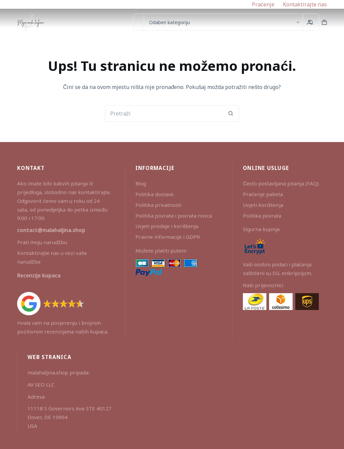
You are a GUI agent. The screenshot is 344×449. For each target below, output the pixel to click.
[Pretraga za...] (138, 22)
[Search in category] (223, 22)
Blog (140, 183)
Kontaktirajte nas (305, 4)
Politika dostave (154, 194)
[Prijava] (309, 22)
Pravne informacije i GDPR (167, 236)
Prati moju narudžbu (42, 242)
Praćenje (263, 4)
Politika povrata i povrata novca (173, 215)
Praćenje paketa (263, 194)
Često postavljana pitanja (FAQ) (281, 183)
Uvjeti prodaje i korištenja (167, 226)
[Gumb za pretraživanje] (230, 113)
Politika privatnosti (158, 204)
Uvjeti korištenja (263, 204)
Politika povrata (262, 215)
